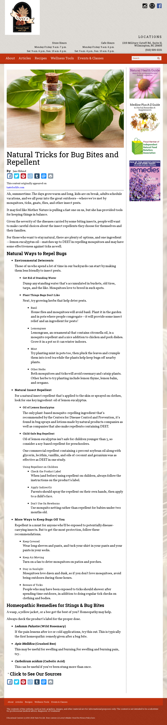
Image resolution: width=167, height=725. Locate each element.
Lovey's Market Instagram (145, 6)
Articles (25, 58)
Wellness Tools (62, 58)
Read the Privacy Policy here (83, 718)
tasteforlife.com (15, 187)
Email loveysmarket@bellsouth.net (152, 6)
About (10, 58)
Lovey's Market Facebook (159, 6)
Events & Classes (91, 58)
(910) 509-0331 (153, 49)
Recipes (41, 58)
